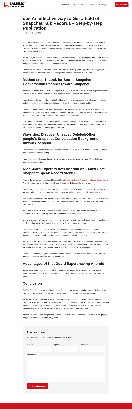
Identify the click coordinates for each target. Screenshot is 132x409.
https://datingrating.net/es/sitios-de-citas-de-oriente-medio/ (85, 180)
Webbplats (84, 345)
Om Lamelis (89, 5)
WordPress (23, 406)
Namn (30, 345)
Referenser (78, 5)
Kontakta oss (121, 5)
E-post (57, 345)
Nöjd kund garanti (103, 5)
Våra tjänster (67, 5)
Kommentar (32, 354)
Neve (6, 406)
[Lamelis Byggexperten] (15, 4)
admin (27, 33)
